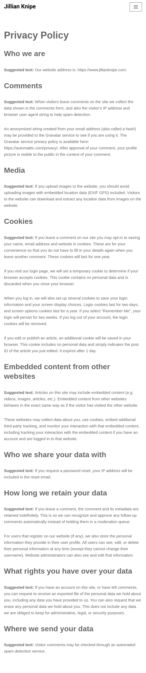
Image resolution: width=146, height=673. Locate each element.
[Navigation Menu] (136, 6)
